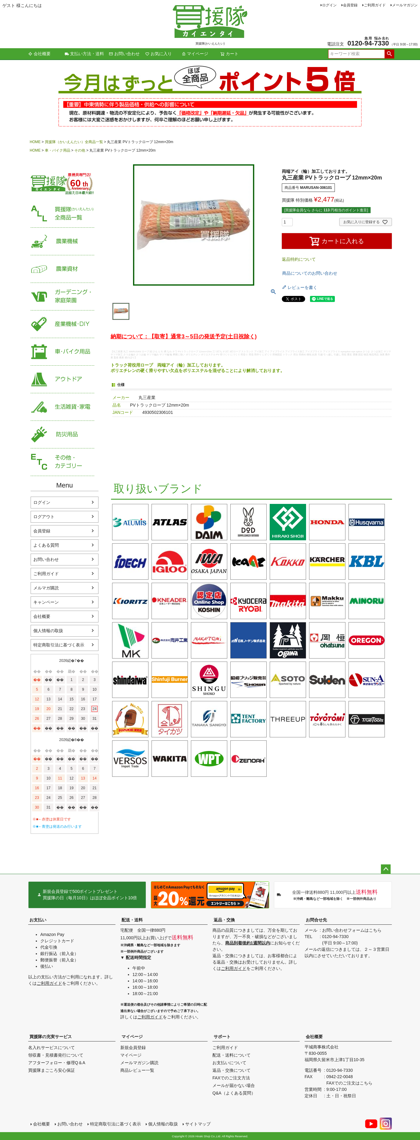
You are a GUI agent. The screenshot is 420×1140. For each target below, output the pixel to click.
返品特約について (299, 259)
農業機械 (62, 241)
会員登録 (350, 5)
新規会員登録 (133, 1047)
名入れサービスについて (51, 1047)
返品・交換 (224, 919)
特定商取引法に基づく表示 (58, 644)
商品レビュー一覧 (137, 1070)
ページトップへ (386, 869)
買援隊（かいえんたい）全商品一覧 (74, 142)
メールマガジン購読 (139, 1062)
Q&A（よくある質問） (233, 1093)
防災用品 (62, 434)
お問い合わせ (124, 53)
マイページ (195, 53)
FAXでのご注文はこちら (349, 1083)
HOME (35, 142)
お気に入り (158, 53)
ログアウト (44, 516)
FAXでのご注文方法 (231, 1077)
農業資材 (62, 269)
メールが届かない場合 (233, 1085)
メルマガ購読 (46, 587)
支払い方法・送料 (84, 53)
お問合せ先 (316, 919)
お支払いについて (229, 1062)
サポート (222, 1036)
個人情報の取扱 (48, 630)
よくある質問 (46, 545)
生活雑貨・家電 (62, 407)
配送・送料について (231, 1055)
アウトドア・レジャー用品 (62, 379)
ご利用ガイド (375, 5)
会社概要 (39, 53)
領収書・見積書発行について (55, 1055)
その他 (79, 150)
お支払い (37, 919)
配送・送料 (132, 919)
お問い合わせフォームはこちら (352, 930)
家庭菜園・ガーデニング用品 (62, 296)
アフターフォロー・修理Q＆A (56, 1062)
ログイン (329, 5)
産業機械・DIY (62, 324)
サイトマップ (198, 1124)
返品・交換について (231, 1070)
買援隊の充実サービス (50, 1036)
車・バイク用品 (57, 150)
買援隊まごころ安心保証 (51, 1070)
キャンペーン (46, 602)
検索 (389, 54)
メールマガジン (405, 5)
